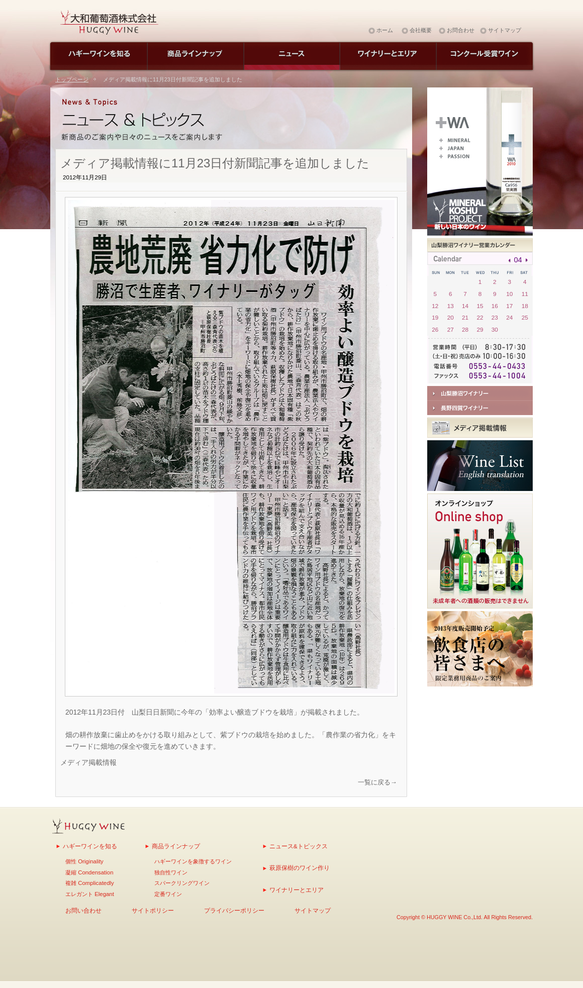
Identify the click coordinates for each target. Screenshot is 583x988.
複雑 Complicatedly (89, 883)
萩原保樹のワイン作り (299, 867)
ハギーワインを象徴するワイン (193, 861)
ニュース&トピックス (298, 846)
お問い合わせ (83, 910)
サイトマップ (504, 30)
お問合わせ (460, 30)
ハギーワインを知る (90, 846)
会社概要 (421, 30)
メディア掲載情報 (88, 762)
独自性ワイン (170, 872)
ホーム (384, 30)
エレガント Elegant (89, 894)
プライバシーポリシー (234, 910)
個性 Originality (84, 861)
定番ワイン (168, 894)
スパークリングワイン (182, 883)
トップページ (71, 79)
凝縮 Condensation (89, 872)
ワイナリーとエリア (296, 889)
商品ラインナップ (176, 846)
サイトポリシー (153, 910)
